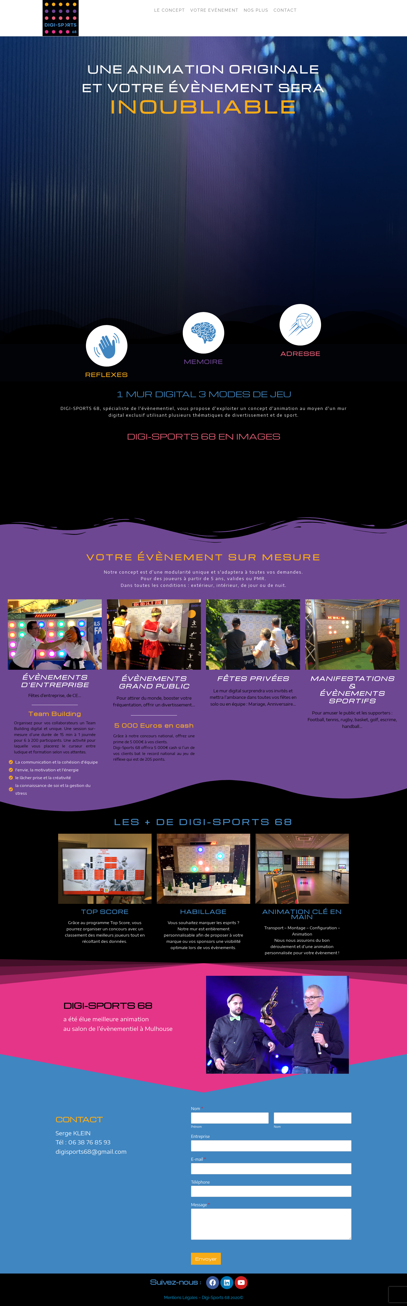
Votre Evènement (214, 10)
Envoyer (206, 1259)
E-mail (198, 1159)
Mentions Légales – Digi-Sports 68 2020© (203, 1297)
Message (200, 1204)
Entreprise (200, 1136)
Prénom (196, 1127)
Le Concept (169, 10)
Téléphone (200, 1182)
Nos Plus (256, 10)
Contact (285, 10)
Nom (197, 1108)
